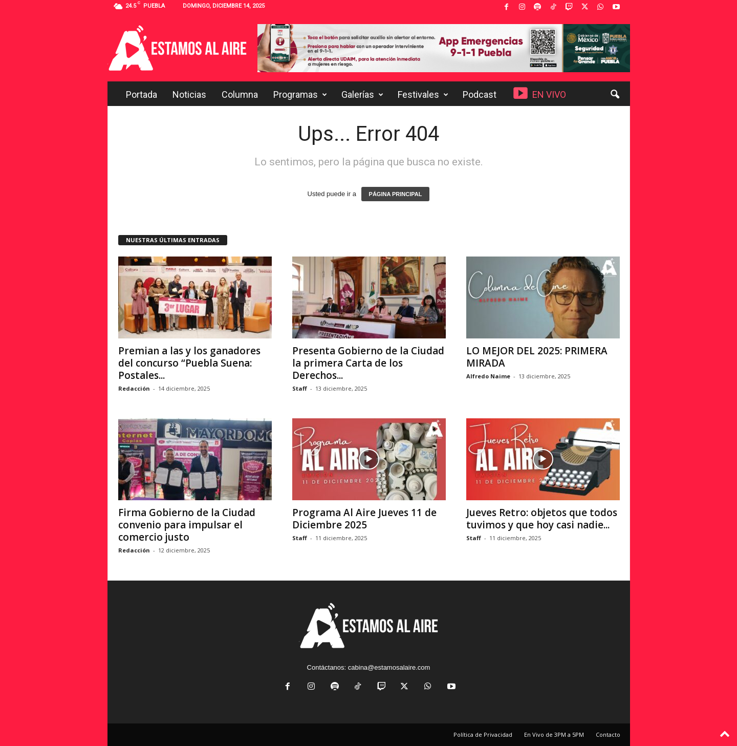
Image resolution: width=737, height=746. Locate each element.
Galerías (362, 94)
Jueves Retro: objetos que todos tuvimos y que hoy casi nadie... (541, 518)
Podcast (479, 94)
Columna (240, 94)
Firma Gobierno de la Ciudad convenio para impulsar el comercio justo (186, 525)
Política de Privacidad (482, 734)
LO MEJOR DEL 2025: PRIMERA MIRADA (537, 357)
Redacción (134, 388)
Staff (299, 388)
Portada (141, 94)
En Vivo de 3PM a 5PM (554, 734)
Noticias (189, 94)
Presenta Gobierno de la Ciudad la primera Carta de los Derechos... (368, 363)
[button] (614, 94)
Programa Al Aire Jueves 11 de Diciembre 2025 (364, 518)
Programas (300, 94)
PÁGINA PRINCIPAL (395, 194)
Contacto (608, 734)
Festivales (423, 94)
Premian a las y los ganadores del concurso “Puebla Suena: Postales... (189, 363)
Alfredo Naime (488, 376)
